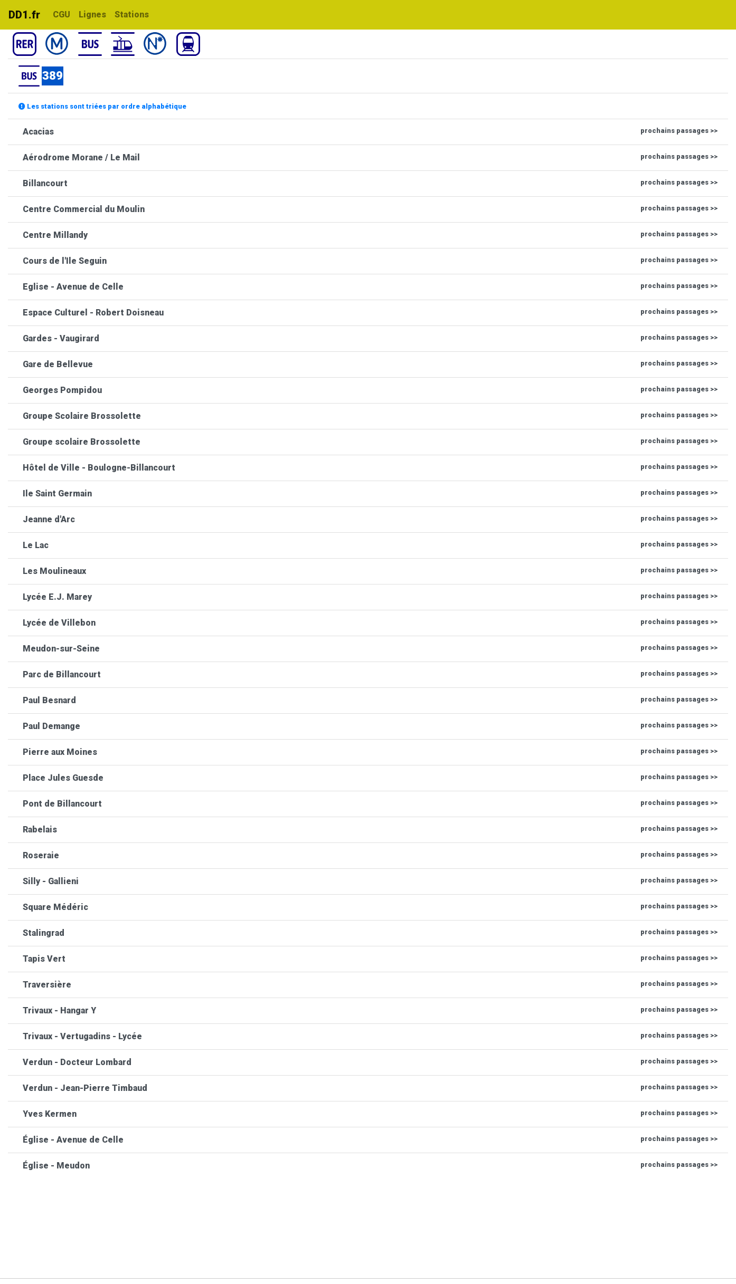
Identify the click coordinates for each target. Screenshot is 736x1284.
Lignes (92, 14)
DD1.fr (24, 14)
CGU (61, 14)
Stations (132, 14)
